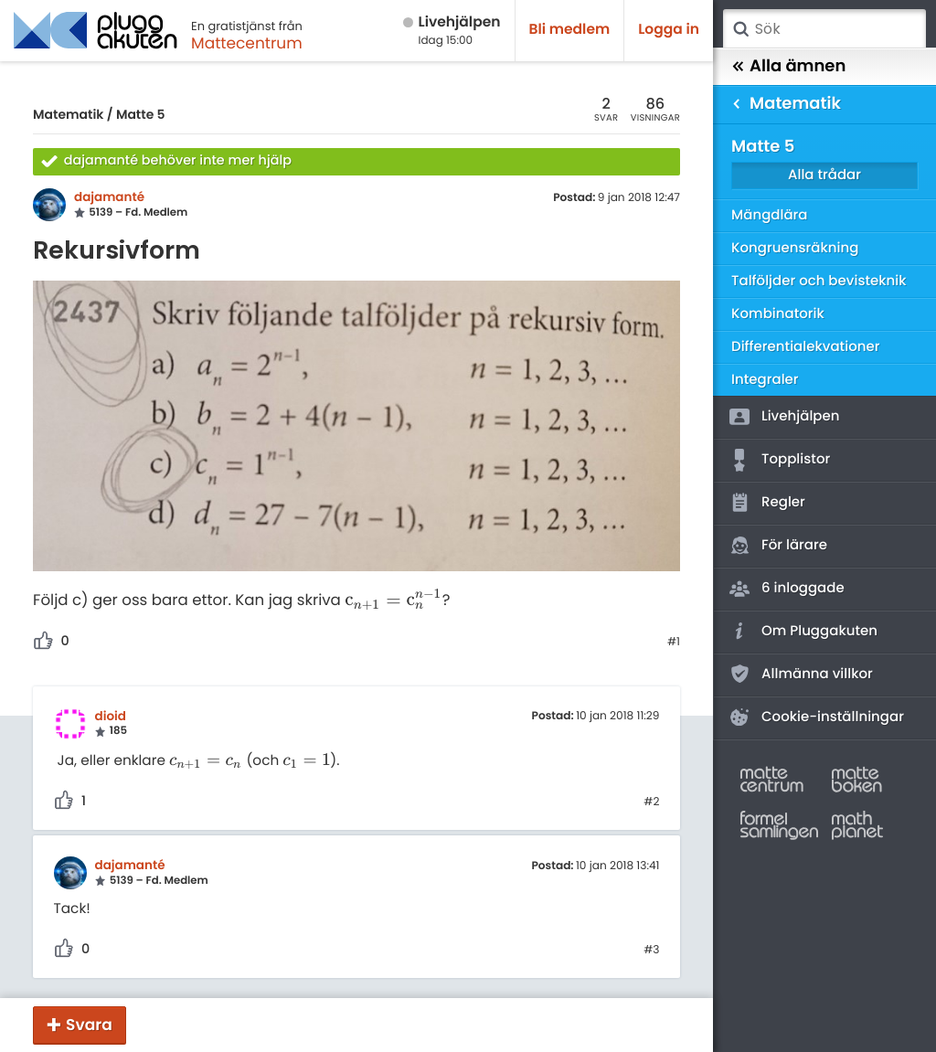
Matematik (68, 114)
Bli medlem (570, 29)
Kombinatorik (777, 314)
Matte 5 (140, 114)
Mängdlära (769, 215)
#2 (651, 802)
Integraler (765, 379)
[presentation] (393, 600)
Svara (89, 1025)
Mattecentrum (247, 43)
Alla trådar (824, 175)
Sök (740, 29)
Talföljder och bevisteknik (819, 281)
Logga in (668, 29)
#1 (673, 642)
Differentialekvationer (805, 346)
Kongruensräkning (794, 248)
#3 (651, 950)
